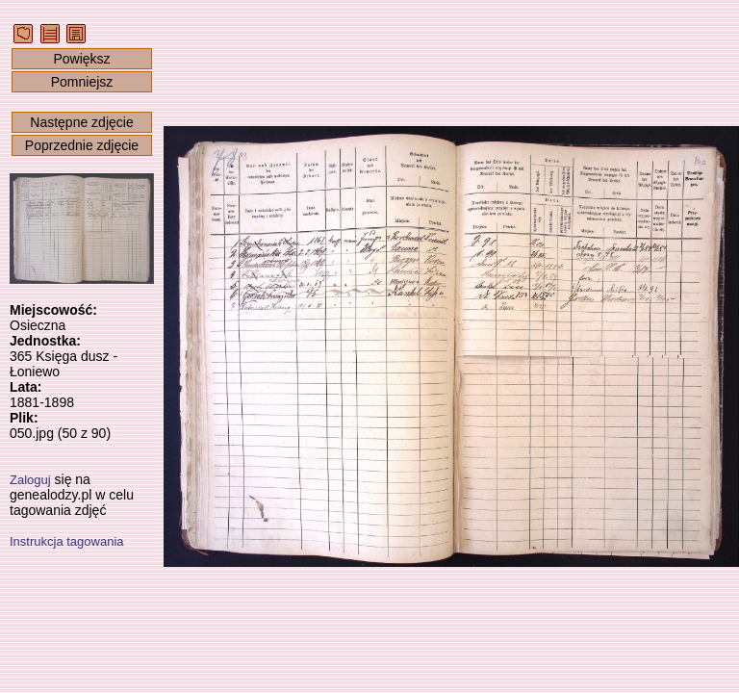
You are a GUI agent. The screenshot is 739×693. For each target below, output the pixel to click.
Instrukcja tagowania (67, 541)
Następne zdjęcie (81, 122)
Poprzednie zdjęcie (82, 145)
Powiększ (81, 58)
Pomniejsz (82, 82)
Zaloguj (30, 480)
